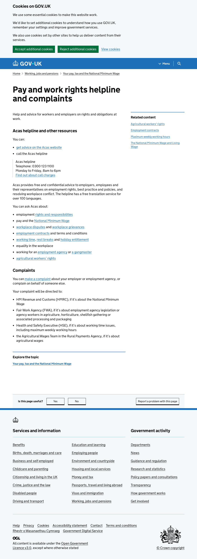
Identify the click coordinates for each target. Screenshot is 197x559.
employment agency (52, 252)
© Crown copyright (170, 548)
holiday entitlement (74, 239)
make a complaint (38, 279)
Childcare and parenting (30, 469)
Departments (140, 445)
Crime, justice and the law (31, 485)
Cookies (43, 525)
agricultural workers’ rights (36, 258)
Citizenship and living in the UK (35, 477)
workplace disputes (30, 227)
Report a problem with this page (157, 401)
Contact (97, 525)
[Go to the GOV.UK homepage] (27, 63)
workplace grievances (68, 227)
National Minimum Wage (51, 221)
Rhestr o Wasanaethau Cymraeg (36, 531)
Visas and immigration (88, 493)
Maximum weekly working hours (150, 136)
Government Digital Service (83, 531)
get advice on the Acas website (39, 147)
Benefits (19, 445)
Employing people (85, 453)
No (80, 401)
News (135, 453)
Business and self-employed (33, 461)
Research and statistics (148, 469)
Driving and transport (28, 501)
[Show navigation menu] (164, 63)
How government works (148, 493)
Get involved (140, 501)
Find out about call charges (35, 175)
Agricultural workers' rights (148, 124)
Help (16, 525)
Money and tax (82, 477)
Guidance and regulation (149, 461)
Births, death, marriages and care (37, 453)
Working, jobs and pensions (41, 73)
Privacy (28, 525)
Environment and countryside (93, 461)
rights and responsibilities (54, 214)
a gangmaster (82, 252)
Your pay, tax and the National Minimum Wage (91, 73)
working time (25, 239)
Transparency (141, 485)
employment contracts (33, 233)
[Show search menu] (179, 63)
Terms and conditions (121, 525)
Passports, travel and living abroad (97, 485)
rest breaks (45, 239)
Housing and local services (91, 469)
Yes (58, 401)
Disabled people (25, 493)
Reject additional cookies (78, 49)
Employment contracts (145, 130)
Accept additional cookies (34, 49)
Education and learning (88, 445)
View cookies (110, 49)
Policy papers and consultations (154, 477)
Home (16, 73)
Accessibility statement (70, 525)
